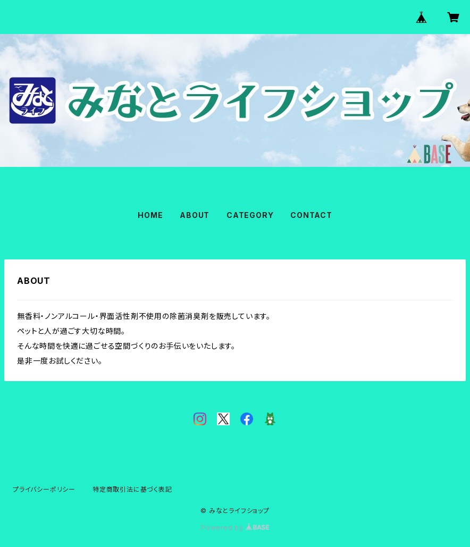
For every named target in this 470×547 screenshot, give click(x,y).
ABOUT (194, 215)
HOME (150, 215)
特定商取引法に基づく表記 (132, 489)
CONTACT (311, 215)
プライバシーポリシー (44, 489)
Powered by (235, 528)
